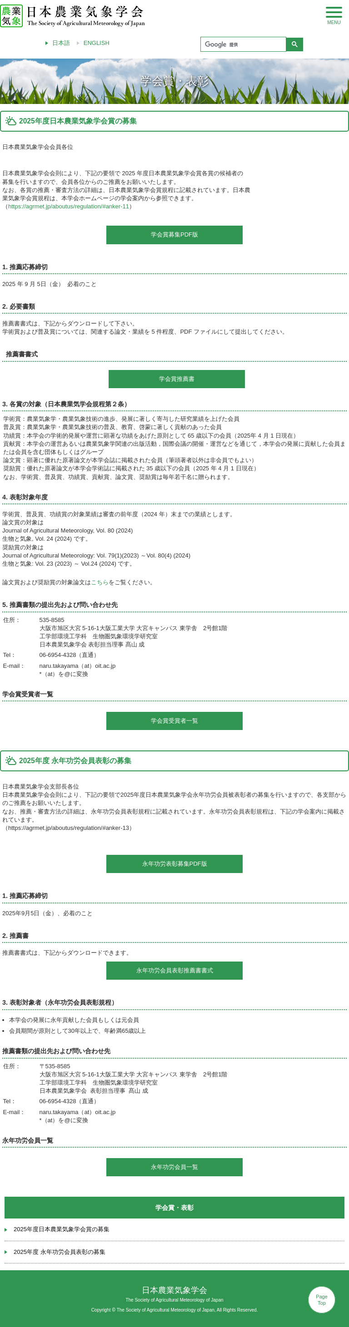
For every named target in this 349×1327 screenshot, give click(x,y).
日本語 (61, 42)
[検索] (242, 44)
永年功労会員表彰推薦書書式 (174, 970)
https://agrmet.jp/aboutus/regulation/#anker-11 (68, 206)
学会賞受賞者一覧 (174, 720)
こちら (100, 582)
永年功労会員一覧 (174, 1167)
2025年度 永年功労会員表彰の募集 (59, 1251)
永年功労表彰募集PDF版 (174, 863)
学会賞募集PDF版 (174, 234)
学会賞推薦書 (176, 378)
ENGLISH (97, 42)
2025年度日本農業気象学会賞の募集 (62, 1229)
